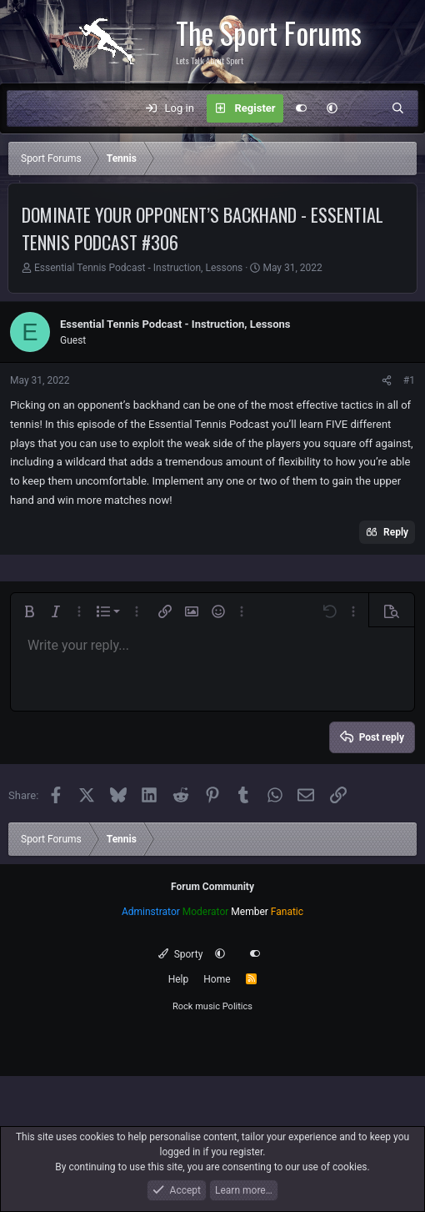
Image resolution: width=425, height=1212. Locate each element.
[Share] (387, 380)
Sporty (180, 954)
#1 (409, 380)
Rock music (196, 1006)
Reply (395, 532)
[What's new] (365, 108)
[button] (332, 108)
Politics (237, 1006)
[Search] (398, 108)
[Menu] (28, 108)
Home (216, 979)
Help (178, 979)
